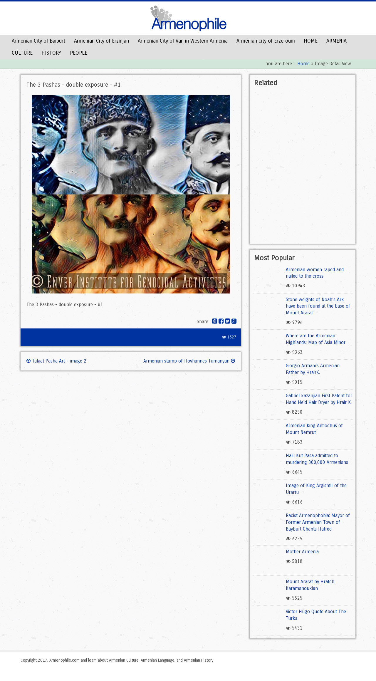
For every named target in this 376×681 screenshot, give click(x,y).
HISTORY (51, 53)
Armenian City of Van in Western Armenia (183, 41)
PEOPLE (78, 53)
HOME (311, 41)
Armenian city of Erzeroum (265, 41)
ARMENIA (336, 41)
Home (303, 63)
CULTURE (22, 53)
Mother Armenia (302, 551)
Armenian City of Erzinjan (101, 41)
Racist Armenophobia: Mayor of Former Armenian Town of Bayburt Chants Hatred (318, 522)
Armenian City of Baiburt (38, 41)
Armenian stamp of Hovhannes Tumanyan (189, 361)
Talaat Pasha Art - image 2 (56, 361)
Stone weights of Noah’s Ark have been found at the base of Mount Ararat (318, 306)
